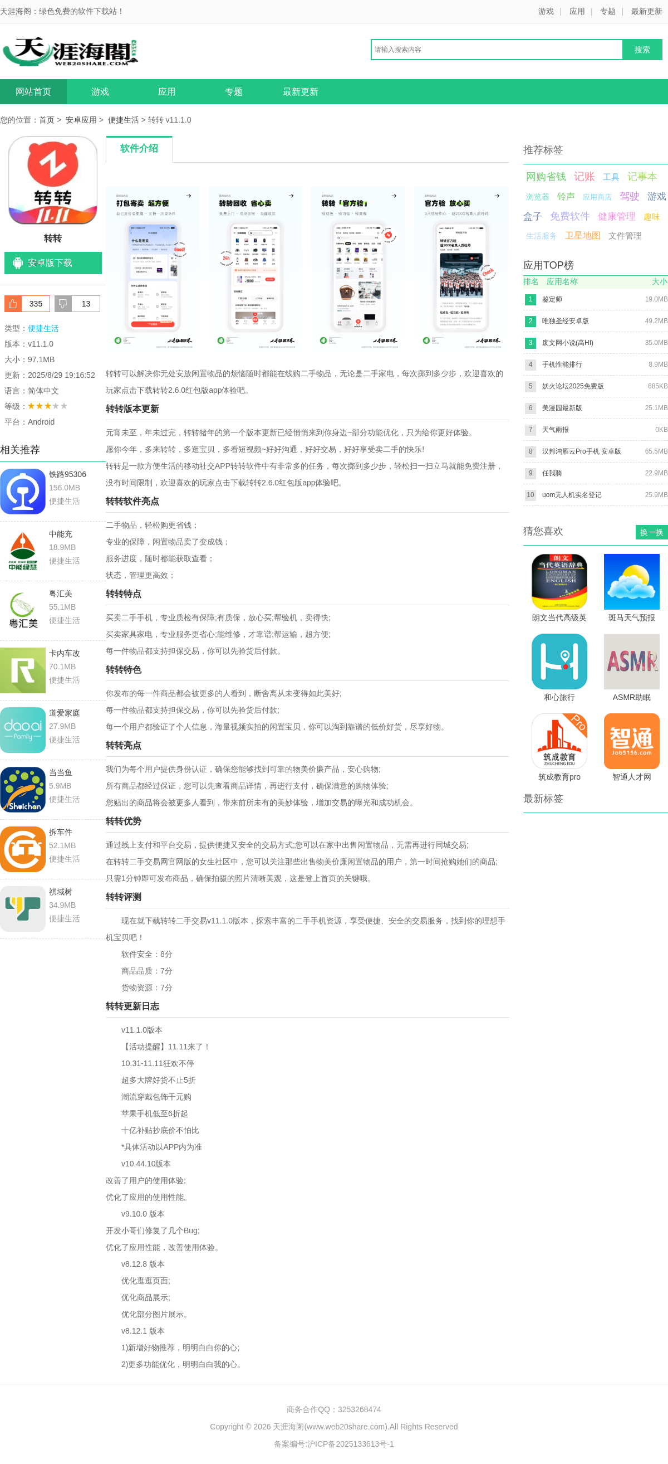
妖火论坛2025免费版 (573, 386)
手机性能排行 (562, 364)
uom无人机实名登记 (572, 495)
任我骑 (552, 473)
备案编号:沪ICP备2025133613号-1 (334, 1443)
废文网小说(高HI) (567, 343)
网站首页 (33, 91)
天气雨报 (555, 430)
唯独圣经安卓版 (565, 321)
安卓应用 (81, 119)
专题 (608, 11)
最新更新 (646, 11)
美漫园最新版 (562, 408)
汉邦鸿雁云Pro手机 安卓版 (581, 451)
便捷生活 (123, 119)
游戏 (546, 11)
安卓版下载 (50, 262)
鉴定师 (552, 299)
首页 (47, 119)
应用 (577, 11)
